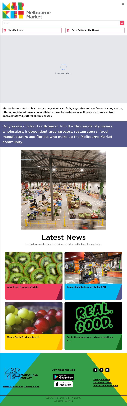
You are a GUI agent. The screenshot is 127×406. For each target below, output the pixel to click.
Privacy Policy (32, 387)
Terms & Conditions (13, 387)
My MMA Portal (14, 30)
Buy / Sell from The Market (83, 30)
